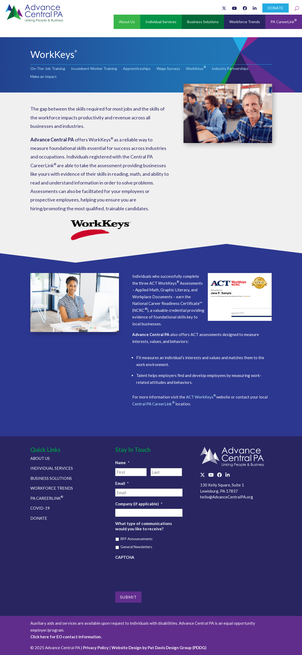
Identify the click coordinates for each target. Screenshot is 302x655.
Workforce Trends (244, 21)
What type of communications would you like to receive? (143, 526)
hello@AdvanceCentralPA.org (226, 496)
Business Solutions (203, 21)
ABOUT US (40, 458)
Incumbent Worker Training (94, 69)
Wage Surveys (168, 69)
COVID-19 (40, 508)
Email (122, 483)
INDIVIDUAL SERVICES (51, 468)
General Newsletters (136, 547)
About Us (127, 21)
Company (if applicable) (139, 503)
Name (122, 462)
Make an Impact (43, 77)
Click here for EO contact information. (66, 636)
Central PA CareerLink (153, 403)
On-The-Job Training (47, 69)
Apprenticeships (137, 69)
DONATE (275, 8)
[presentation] (155, 572)
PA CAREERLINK (46, 498)
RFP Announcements (136, 539)
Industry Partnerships (230, 69)
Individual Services (161, 21)
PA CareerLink (284, 21)
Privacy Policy (96, 647)
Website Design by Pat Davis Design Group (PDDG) (158, 647)
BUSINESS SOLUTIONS (51, 478)
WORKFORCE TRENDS (51, 488)
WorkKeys (196, 69)
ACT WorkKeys (201, 396)
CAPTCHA (124, 557)
